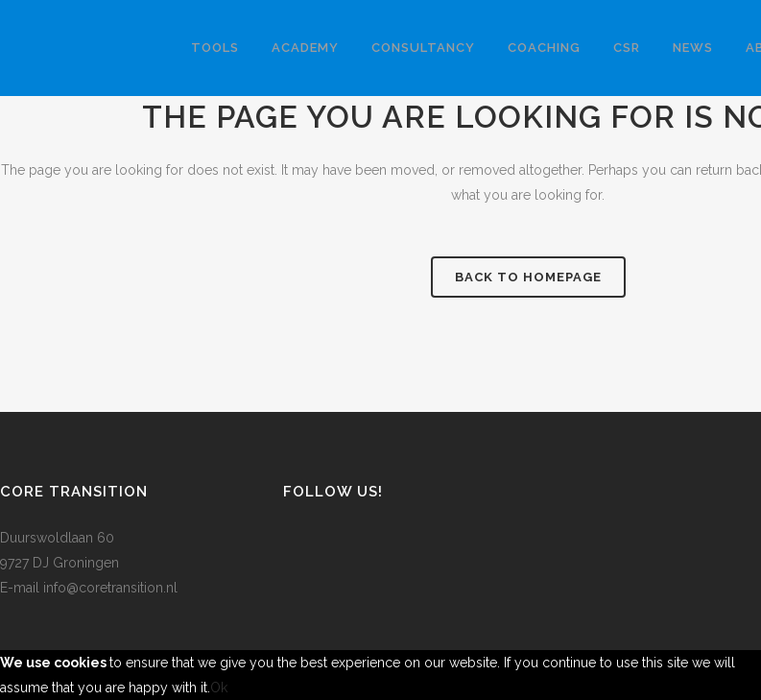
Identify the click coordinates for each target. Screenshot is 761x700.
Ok (218, 687)
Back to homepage (528, 277)
